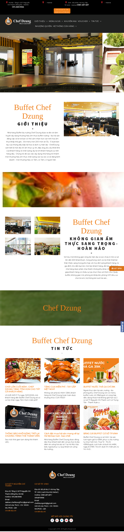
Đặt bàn (117, 268)
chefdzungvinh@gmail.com (45, 504)
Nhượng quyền (43, 26)
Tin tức (95, 21)
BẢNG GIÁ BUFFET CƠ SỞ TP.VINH (100, 434)
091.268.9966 (18, 7)
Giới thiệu (40, 21)
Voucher (83, 21)
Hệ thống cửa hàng (63, 26)
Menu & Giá (54, 21)
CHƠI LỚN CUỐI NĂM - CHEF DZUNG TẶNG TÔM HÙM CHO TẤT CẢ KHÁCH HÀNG (22, 390)
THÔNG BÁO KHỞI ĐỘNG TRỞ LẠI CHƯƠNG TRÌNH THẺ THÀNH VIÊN (22, 435)
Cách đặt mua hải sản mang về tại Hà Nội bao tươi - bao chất (61, 435)
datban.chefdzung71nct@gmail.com (19, 503)
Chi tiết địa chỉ (10, 511)
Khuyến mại (70, 21)
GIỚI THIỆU (32, 124)
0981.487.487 (83, 5)
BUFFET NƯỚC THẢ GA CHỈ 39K (99, 387)
